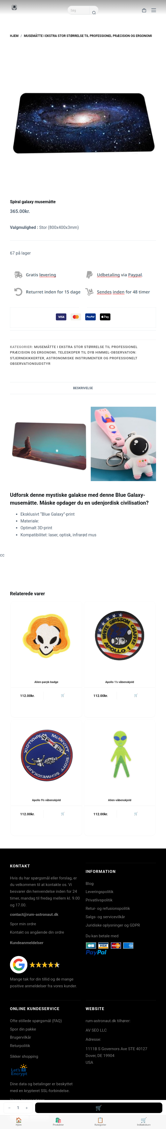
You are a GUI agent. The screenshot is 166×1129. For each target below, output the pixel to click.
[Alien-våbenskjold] (119, 755)
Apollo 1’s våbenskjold (119, 682)
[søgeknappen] (93, 12)
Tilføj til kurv (98, 1108)
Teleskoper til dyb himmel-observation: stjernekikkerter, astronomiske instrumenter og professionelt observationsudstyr (73, 358)
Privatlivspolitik (99, 900)
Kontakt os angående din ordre (37, 932)
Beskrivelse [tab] (83, 388)
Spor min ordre (23, 924)
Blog (90, 883)
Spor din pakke (23, 1029)
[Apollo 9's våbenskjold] (46, 755)
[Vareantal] (18, 1107)
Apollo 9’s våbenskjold (46, 800)
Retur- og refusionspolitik (108, 908)
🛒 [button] (63, 695)
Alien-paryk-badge (46, 682)
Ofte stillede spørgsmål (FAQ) (36, 1020)
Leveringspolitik (100, 891)
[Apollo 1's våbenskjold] (119, 636)
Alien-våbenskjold (119, 800)
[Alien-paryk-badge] (46, 636)
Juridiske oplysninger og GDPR (113, 925)
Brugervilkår (20, 1037)
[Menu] (153, 10)
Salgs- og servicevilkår (105, 917)
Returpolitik (20, 1045)
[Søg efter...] (78, 10)
